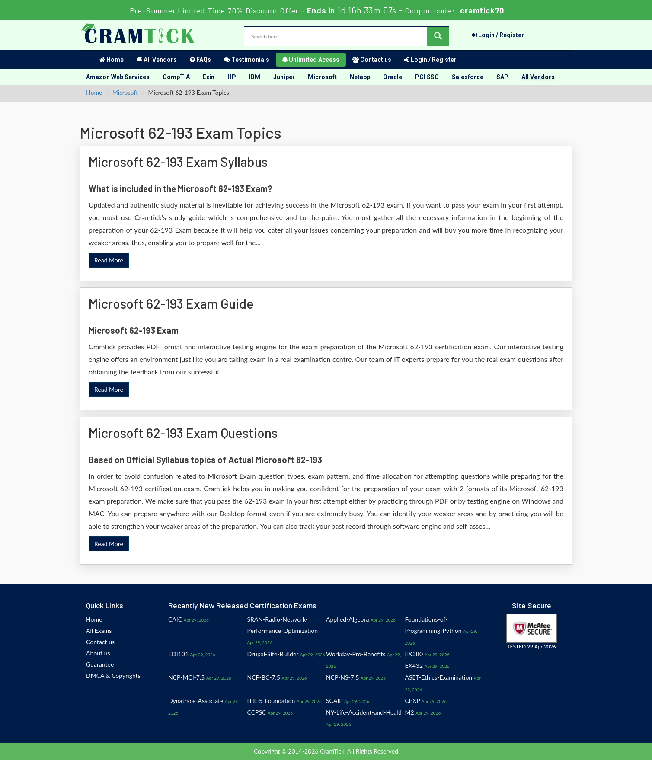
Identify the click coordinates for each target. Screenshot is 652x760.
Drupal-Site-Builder (273, 654)
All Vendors (157, 59)
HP (231, 76)
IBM (254, 76)
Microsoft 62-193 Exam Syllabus (178, 161)
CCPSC (256, 712)
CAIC (175, 619)
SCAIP (334, 700)
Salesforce (467, 76)
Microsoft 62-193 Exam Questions (183, 433)
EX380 (414, 654)
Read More (108, 260)
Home (111, 59)
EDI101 (178, 654)
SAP (502, 76)
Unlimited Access (310, 59)
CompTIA (176, 76)
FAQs (200, 59)
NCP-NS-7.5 (342, 677)
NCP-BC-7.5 (263, 677)
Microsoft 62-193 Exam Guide (171, 303)
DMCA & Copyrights (113, 675)
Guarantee (100, 664)
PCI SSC (427, 76)
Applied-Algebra (347, 619)
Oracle (392, 76)
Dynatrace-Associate (195, 700)
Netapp (360, 76)
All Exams (99, 630)
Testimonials (246, 59)
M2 (409, 712)
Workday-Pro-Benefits (355, 654)
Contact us (371, 59)
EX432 (414, 665)
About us (98, 653)
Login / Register (498, 35)
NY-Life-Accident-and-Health (364, 712)
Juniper (284, 76)
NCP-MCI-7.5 (186, 677)
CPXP (412, 700)
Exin (208, 76)
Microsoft (322, 76)
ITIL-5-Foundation (271, 700)
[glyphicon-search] (438, 36)
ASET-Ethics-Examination (439, 677)
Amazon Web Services (118, 76)
